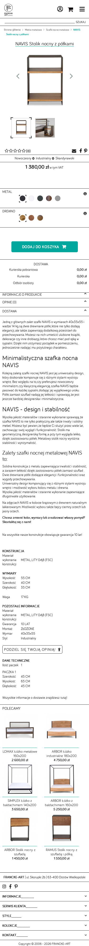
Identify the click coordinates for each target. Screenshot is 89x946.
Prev (17, 77)
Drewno (9, 211)
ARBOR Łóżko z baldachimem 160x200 (61, 803)
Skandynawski (65, 158)
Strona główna (12, 30)
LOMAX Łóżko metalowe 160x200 (20, 753)
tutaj (63, 697)
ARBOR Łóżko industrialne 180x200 (62, 753)
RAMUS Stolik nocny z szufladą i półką (61, 852)
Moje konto (47, 10)
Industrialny (43, 158)
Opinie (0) (9, 302)
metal (7, 192)
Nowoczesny (23, 158)
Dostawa (9, 311)
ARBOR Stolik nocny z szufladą (19, 852)
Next (71, 77)
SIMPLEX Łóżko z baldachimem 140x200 (19, 803)
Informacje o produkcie (22, 294)
